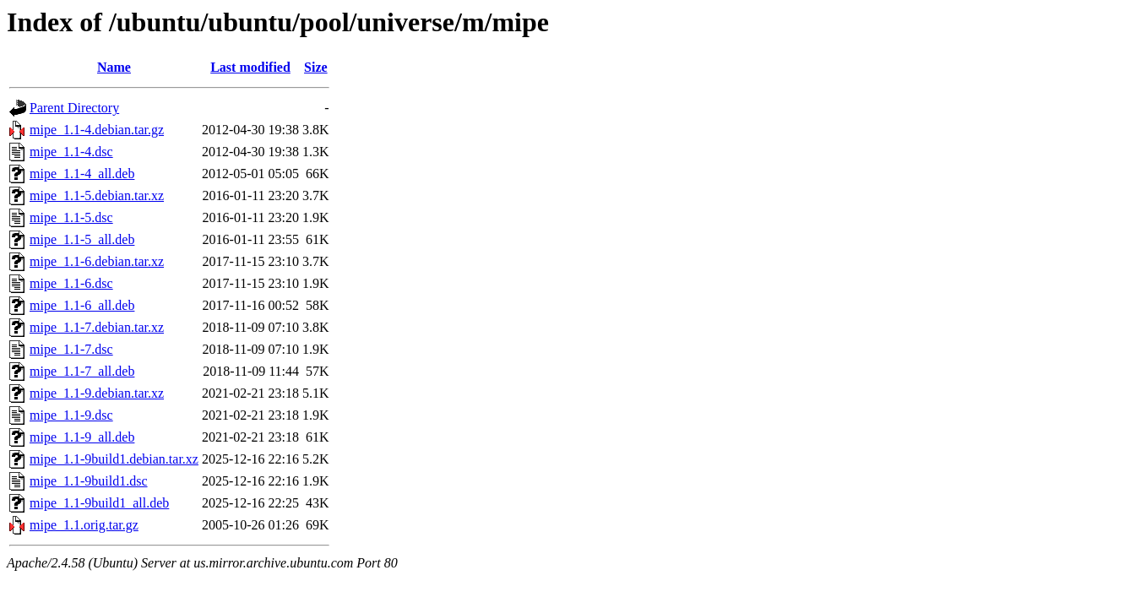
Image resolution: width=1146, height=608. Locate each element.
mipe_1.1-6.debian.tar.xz (97, 261)
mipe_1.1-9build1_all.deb (99, 503)
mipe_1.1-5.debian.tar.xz (97, 195)
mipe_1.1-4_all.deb (82, 173)
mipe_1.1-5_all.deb (82, 239)
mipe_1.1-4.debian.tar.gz (97, 129)
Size (316, 67)
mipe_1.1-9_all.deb (82, 437)
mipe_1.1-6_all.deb (82, 305)
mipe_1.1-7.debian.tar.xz (97, 327)
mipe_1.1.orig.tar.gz (84, 525)
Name (114, 67)
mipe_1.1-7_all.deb (82, 371)
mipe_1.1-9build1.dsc (89, 481)
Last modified (250, 67)
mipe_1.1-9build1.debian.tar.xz (114, 459)
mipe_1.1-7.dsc (71, 349)
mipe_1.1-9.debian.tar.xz (97, 393)
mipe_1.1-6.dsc (71, 283)
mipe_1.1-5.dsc (71, 217)
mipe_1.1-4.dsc (71, 151)
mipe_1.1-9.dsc (71, 415)
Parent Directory (74, 107)
